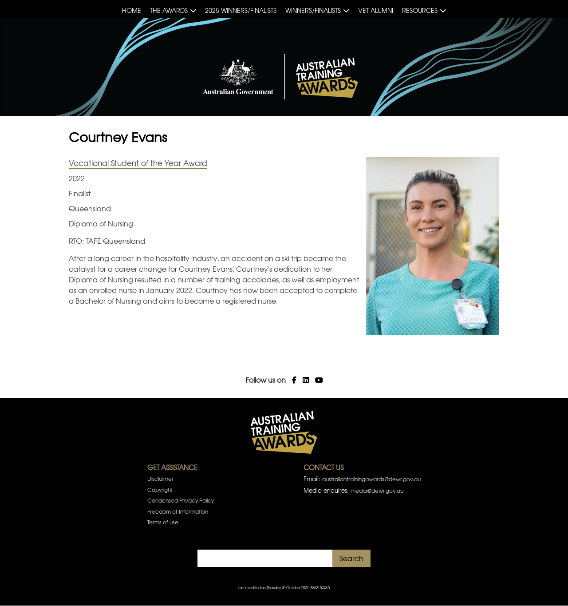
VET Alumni (375, 10)
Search (351, 558)
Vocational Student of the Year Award (138, 162)
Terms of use (162, 522)
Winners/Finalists (313, 10)
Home (131, 10)
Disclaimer (160, 479)
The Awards (169, 10)
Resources (420, 10)
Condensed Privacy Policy (180, 500)
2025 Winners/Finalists (240, 10)
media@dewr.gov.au (377, 491)
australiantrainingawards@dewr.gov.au (371, 479)
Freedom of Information (177, 511)
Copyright (160, 490)
